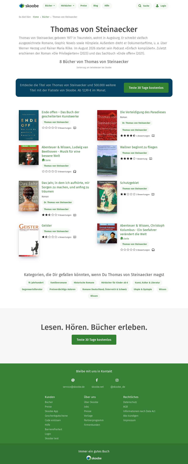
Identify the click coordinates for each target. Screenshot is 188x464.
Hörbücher (66, 5)
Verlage (88, 415)
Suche (143, 5)
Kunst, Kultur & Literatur (147, 282)
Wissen (162, 289)
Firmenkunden (92, 424)
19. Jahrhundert (35, 282)
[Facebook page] (97, 383)
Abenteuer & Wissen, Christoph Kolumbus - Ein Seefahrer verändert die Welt (142, 230)
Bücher (49, 5)
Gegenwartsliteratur (32, 289)
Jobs (86, 406)
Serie (46, 160)
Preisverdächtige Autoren (62, 289)
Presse (87, 411)
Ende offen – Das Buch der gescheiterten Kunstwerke (60, 114)
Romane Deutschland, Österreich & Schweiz (104, 289)
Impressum (129, 420)
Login (161, 5)
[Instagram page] (117, 383)
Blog (95, 5)
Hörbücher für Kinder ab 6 (114, 282)
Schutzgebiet (129, 183)
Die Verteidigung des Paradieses (143, 112)
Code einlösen (53, 420)
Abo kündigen (130, 415)
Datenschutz (130, 402)
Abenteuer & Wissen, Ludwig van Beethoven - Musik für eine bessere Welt (65, 151)
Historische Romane (84, 282)
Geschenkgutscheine (56, 415)
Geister (47, 225)
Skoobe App (51, 411)
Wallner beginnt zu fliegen (138, 147)
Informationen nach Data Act (139, 411)
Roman (123, 117)
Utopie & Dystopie (143, 289)
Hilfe (107, 5)
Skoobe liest (51, 438)
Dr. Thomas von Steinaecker (136, 123)
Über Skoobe (91, 402)
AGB (125, 406)
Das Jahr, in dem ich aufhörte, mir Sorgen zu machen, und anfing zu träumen (66, 187)
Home (36, 17)
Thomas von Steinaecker (56, 122)
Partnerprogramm (94, 420)
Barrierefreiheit (53, 429)
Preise (83, 5)
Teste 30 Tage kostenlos (146, 88)
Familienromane (58, 282)
